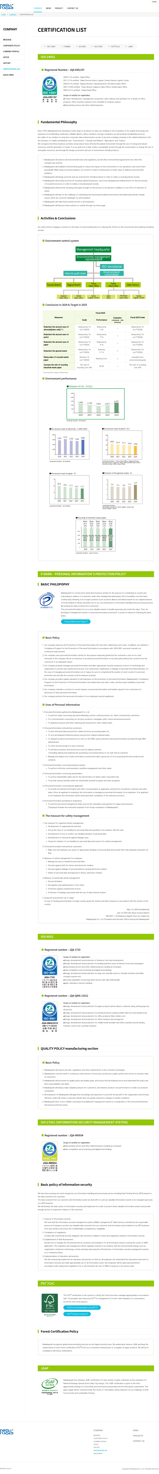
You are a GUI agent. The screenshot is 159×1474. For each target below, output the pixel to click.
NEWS (48, 8)
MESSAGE (7, 40)
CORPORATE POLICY (11, 46)
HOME (3, 14)
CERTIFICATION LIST (11, 69)
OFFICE (6, 57)
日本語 (154, 2)
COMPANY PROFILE (11, 51)
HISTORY (7, 63)
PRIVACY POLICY (5, 1468)
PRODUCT (59, 8)
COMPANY (38, 8)
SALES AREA (8, 75)
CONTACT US (72, 8)
